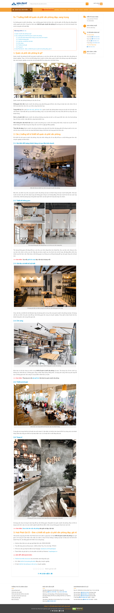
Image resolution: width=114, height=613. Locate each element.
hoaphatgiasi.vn (53, 551)
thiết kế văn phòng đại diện (27, 561)
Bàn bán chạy (63, 9)
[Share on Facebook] (38, 573)
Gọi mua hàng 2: (81, 594)
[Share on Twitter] (40, 573)
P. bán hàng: (93, 42)
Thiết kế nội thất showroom (22, 559)
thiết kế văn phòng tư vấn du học (28, 564)
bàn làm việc (30, 109)
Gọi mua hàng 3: (81, 595)
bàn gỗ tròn (36, 378)
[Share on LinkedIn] (48, 573)
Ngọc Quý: (93, 39)
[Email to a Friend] (42, 573)
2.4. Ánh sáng (19, 43)
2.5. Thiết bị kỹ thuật (21, 45)
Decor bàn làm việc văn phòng (30, 528)
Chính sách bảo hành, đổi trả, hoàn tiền (20, 594)
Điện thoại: (49, 601)
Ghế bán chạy (71, 9)
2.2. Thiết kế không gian (22, 39)
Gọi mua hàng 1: (81, 592)
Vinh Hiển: (93, 37)
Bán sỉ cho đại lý (15, 599)
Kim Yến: (93, 41)
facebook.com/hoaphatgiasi (48, 549)
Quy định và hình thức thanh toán (19, 596)
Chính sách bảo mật (16, 597)
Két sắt (81, 9)
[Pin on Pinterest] (44, 573)
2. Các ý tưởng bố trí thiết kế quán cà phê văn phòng (28, 35)
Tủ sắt (76, 9)
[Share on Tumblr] (49, 573)
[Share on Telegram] (51, 573)
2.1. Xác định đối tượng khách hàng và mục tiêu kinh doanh (32, 37)
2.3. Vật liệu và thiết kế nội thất (24, 41)
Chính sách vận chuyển (17, 592)
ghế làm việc (38, 109)
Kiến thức (86, 9)
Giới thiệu (57, 9)
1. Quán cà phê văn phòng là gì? (22, 33)
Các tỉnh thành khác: (82, 599)
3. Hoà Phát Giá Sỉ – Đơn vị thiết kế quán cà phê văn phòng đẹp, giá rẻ (32, 49)
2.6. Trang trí (19, 47)
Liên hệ (91, 9)
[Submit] (87, 4)
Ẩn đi (24, 30)
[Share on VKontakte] (46, 573)
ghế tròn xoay (31, 259)
